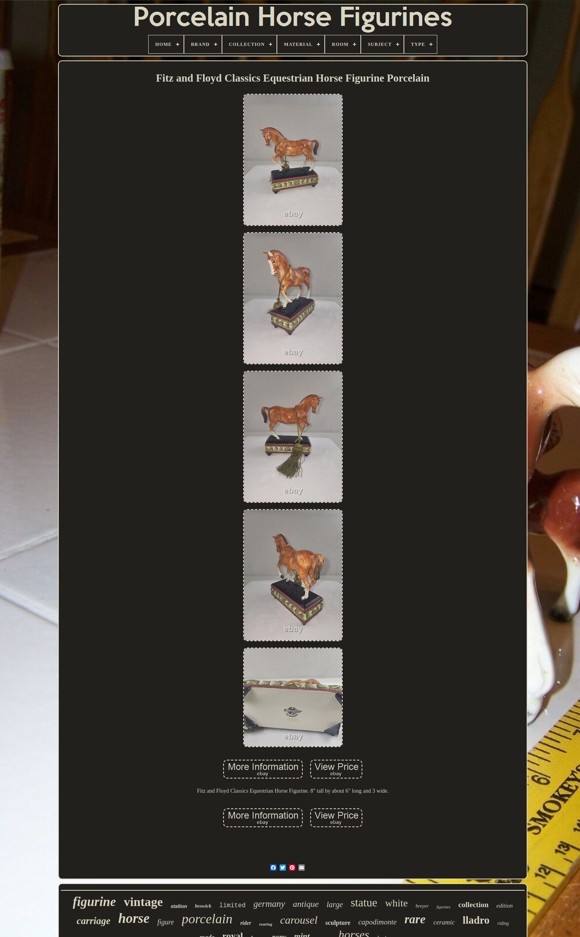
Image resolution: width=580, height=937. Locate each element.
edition (504, 905)
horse (134, 918)
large (335, 904)
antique (306, 904)
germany (269, 904)
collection (473, 905)
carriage (93, 920)
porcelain (207, 919)
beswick (203, 906)
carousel (298, 920)
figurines (443, 907)
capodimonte (377, 922)
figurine (94, 902)
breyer (422, 906)
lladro (476, 920)
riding (503, 923)
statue (364, 902)
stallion (179, 906)
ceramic (444, 922)
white (396, 903)
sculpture (338, 922)
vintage (143, 902)
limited (232, 905)
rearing (266, 924)
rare (415, 919)
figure (165, 922)
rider (245, 923)
